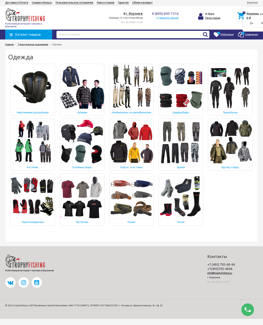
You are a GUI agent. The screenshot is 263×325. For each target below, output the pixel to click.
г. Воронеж (134, 13)
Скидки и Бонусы (42, 2)
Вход (211, 13)
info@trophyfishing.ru (219, 273)
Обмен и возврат (142, 2)
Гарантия (123, 2)
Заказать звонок (169, 17)
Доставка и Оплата (16, 2)
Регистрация (212, 18)
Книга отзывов (105, 2)
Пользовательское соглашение (74, 2)
